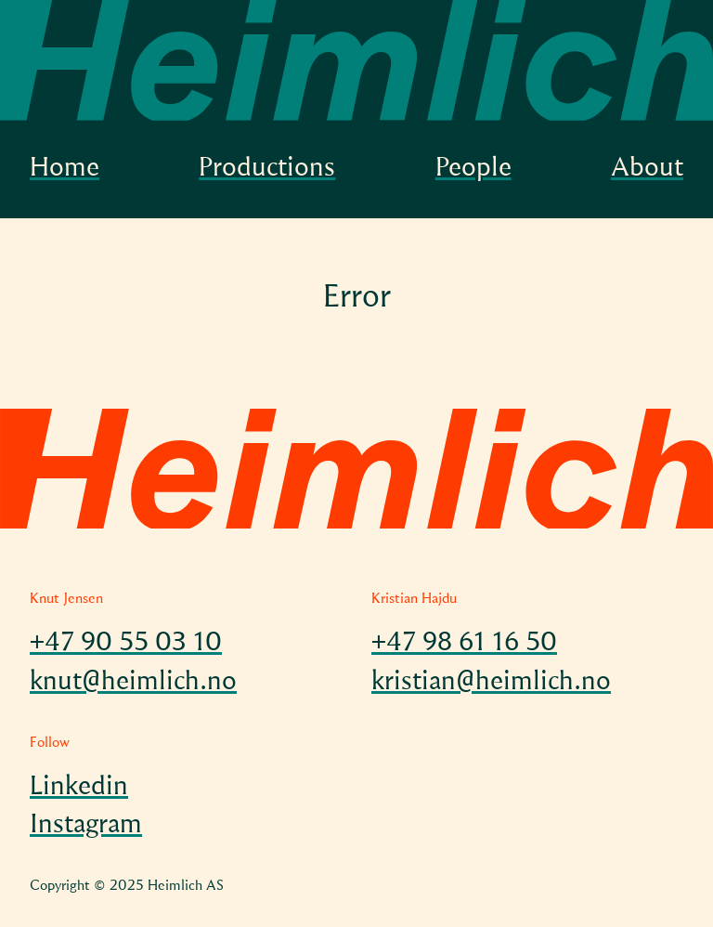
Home (64, 169)
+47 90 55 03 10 (126, 644)
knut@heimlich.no (133, 683)
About (647, 169)
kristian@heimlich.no (491, 683)
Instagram (86, 826)
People (473, 169)
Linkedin (79, 788)
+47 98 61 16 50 (464, 644)
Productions (267, 169)
